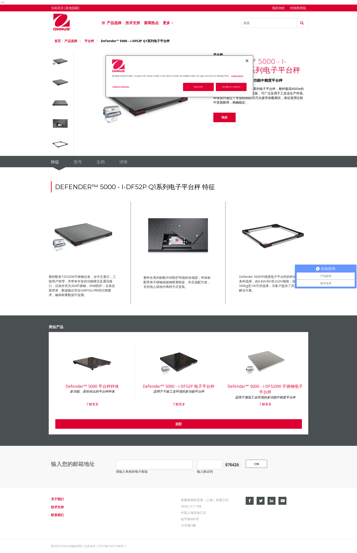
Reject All (198, 87)
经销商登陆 (298, 8)
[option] (62, 62)
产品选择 (111, 23)
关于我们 (57, 499)
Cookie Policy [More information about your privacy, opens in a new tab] (237, 76)
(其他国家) (71, 8)
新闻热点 (151, 23)
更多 (168, 23)
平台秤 (89, 41)
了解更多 (92, 404)
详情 (123, 162)
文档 (101, 162)
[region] (179, 76)
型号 (78, 162)
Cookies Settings (120, 86)
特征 (55, 162)
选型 (178, 424)
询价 (224, 117)
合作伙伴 (89, 546)
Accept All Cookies (231, 87)
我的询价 (279, 8)
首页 (57, 41)
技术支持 (132, 23)
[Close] (247, 61)
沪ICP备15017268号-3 (112, 546)
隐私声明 (76, 546)
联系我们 (57, 515)
